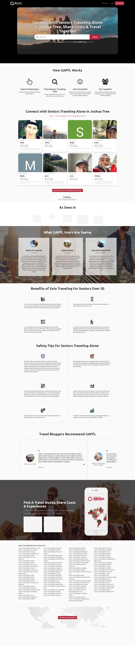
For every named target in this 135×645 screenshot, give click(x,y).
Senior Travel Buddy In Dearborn (102, 553)
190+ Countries (58, 42)
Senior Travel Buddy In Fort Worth (103, 571)
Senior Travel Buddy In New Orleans (78, 584)
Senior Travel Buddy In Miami (76, 575)
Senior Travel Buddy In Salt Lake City (78, 559)
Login (111, 3)
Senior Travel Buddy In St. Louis (52, 573)
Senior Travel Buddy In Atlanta (26, 561)
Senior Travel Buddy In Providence (53, 577)
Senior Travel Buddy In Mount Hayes (53, 579)
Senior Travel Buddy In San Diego (27, 588)
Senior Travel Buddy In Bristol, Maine (104, 588)
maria (97, 142)
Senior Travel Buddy (60, 116)
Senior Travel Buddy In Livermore (52, 564)
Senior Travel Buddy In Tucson (102, 551)
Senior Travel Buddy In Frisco (101, 575)
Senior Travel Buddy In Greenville (78, 586)
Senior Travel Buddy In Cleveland (103, 550)
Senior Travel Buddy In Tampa (26, 595)
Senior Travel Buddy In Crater (102, 573)
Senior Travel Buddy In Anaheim (52, 595)
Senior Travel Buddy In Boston (26, 579)
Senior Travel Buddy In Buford (77, 550)
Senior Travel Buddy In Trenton (26, 568)
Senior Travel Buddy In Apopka (77, 597)
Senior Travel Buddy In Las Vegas (77, 557)
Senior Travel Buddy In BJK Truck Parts (104, 570)
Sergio (72, 142)
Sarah (22, 142)
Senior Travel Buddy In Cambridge (78, 568)
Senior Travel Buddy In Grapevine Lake (104, 586)
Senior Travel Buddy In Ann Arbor (103, 548)
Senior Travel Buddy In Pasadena (102, 564)
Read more (41, 467)
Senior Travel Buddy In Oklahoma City (104, 591)
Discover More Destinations (67, 617)
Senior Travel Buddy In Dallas (26, 575)
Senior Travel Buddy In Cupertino (52, 568)
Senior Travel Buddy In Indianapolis (27, 597)
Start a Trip (105, 3)
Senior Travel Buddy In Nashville (52, 591)
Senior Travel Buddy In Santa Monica (103, 584)
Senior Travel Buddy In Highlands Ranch (79, 561)
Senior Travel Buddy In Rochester (103, 557)
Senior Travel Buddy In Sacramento (53, 562)
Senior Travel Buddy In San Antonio (53, 555)
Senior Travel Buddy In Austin (26, 577)
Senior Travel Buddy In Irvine (51, 580)
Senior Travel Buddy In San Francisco (28, 570)
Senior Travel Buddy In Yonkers (26, 599)
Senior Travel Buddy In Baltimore (52, 571)
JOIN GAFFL (119, 3)
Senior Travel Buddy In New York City (28, 566)
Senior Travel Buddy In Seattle (26, 555)
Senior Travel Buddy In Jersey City (27, 564)
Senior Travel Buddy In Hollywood (53, 593)
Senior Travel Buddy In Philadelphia (53, 557)
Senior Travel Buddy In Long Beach (103, 562)
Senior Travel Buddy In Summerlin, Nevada (105, 577)
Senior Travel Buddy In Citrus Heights (79, 562)
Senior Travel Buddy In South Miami (53, 566)
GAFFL (51, 116)
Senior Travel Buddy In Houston (26, 586)
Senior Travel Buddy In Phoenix (26, 580)
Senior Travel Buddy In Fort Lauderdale (54, 590)
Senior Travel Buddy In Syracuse (102, 579)
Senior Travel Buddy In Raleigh (77, 570)
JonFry (47, 142)
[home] (16, 3)
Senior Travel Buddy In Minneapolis (78, 551)
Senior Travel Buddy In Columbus (52, 548)
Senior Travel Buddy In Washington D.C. (29, 553)
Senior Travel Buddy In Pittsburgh (52, 575)
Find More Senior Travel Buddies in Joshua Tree (67, 190)
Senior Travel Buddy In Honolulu (52, 582)
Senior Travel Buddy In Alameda (77, 548)
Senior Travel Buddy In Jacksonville (53, 570)
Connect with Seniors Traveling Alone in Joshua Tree (68, 111)
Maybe (22, 176)
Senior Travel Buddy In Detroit (102, 555)
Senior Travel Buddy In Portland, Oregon (29, 590)
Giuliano (97, 176)
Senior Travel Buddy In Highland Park (53, 584)
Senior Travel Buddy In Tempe (102, 566)
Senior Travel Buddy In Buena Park (78, 555)
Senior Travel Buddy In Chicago (26, 551)
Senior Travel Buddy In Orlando (52, 550)
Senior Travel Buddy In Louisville (102, 568)
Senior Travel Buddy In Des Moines (78, 553)
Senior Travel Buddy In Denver (26, 562)
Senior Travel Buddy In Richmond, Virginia (80, 580)
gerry (47, 176)
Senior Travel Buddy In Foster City (103, 580)
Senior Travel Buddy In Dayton (102, 582)
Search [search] (95, 37)
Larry (71, 176)
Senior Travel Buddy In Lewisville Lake (79, 582)
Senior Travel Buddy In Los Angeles (27, 550)
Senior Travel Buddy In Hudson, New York (29, 548)
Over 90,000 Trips (80, 42)
